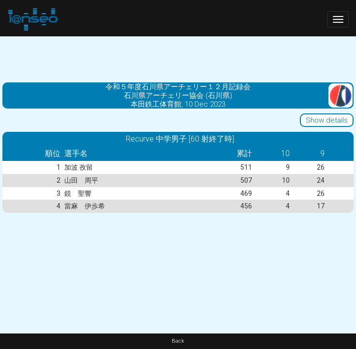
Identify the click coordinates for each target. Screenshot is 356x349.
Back (178, 341)
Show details (327, 120)
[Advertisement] (178, 58)
